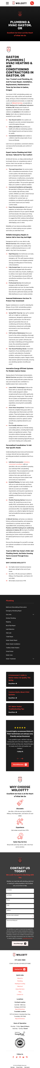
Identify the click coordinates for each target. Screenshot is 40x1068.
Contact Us (20, 969)
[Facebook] (13, 1057)
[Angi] (17, 1057)
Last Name (9, 895)
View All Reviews (20, 765)
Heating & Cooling (20, 983)
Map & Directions (20, 1009)
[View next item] (22, 758)
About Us (20, 978)
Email (8, 905)
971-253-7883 (20, 960)
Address (9, 910)
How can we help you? (12, 920)
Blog (20, 991)
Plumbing (20, 981)
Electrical (20, 986)
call (16, 258)
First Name (9, 890)
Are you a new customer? (13, 915)
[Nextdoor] (27, 1057)
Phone (8, 900)
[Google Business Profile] (23, 1057)
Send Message (20, 944)
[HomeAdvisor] (20, 1057)
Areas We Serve (20, 989)
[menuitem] (20, 607)
